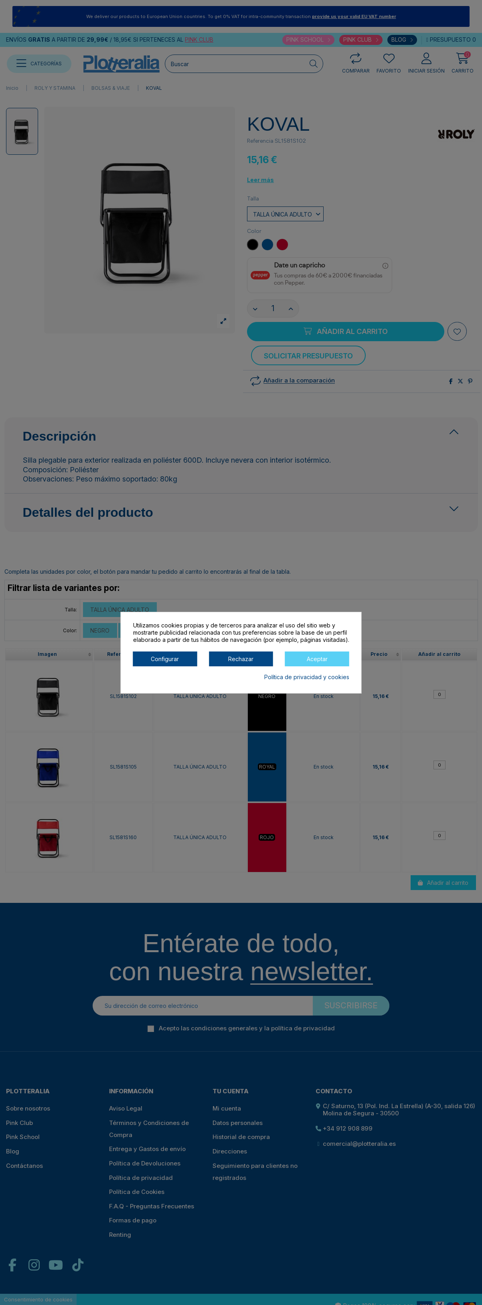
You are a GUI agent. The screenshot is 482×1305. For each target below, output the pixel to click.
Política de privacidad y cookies (306, 677)
